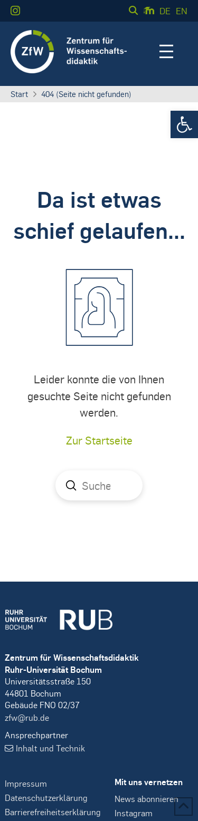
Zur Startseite (99, 440)
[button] (184, 124)
